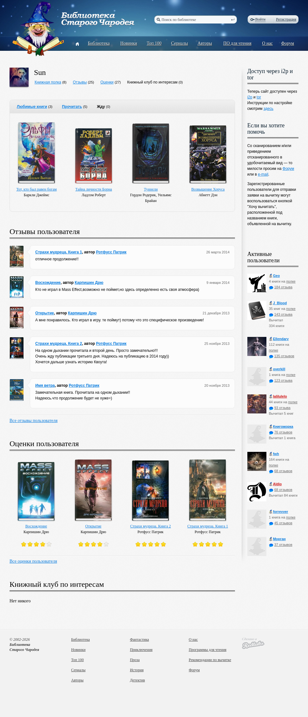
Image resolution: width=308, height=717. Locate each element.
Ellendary (279, 339)
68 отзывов (280, 471)
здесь (268, 108)
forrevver (278, 512)
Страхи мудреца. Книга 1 (58, 252)
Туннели (150, 189)
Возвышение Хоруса (208, 189)
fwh (274, 454)
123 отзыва (280, 380)
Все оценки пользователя (33, 561)
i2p (249, 97)
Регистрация (286, 19)
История (137, 670)
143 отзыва (280, 314)
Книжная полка (48, 82)
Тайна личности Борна (93, 189)
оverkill (277, 369)
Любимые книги (32, 106)
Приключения (141, 649)
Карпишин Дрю (89, 282)
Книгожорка (281, 427)
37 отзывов (280, 544)
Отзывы (80, 82)
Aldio (275, 484)
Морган (277, 539)
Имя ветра (45, 385)
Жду (101, 106)
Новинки (128, 43)
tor (259, 97)
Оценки (106, 82)
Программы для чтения (207, 649)
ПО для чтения (237, 43)
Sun (40, 72)
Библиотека (99, 43)
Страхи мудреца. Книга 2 (58, 343)
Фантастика (139, 639)
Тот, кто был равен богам (36, 189)
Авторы (205, 43)
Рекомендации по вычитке (210, 660)
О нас (267, 43)
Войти (260, 19)
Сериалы (179, 43)
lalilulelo (278, 396)
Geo (274, 276)
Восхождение (48, 282)
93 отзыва (280, 408)
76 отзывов (280, 432)
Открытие (44, 313)
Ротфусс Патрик (111, 252)
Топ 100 (154, 43)
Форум (287, 43)
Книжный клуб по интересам (152, 82)
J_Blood (278, 303)
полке (290, 281)
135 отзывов (281, 356)
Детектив (137, 680)
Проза (135, 660)
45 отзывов (280, 523)
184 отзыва (280, 287)
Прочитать (72, 106)
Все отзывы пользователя (33, 420)
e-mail (263, 174)
